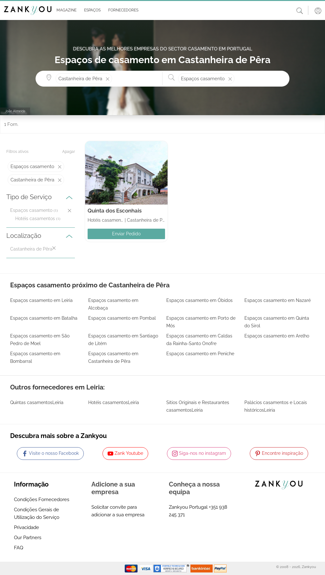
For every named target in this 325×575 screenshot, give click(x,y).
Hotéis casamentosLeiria (113, 402)
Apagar (68, 151)
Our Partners (27, 537)
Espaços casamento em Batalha (43, 318)
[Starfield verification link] (172, 568)
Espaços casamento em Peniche (200, 353)
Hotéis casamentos (35, 218)
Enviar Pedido (126, 233)
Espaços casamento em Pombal (122, 318)
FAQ (18, 548)
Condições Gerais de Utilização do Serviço (36, 513)
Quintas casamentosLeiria (36, 402)
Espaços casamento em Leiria (41, 300)
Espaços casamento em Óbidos (199, 300)
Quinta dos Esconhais (115, 210)
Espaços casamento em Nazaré (277, 300)
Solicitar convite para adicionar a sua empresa (117, 511)
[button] (65, 10)
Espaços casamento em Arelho (276, 335)
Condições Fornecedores (41, 499)
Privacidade (26, 527)
